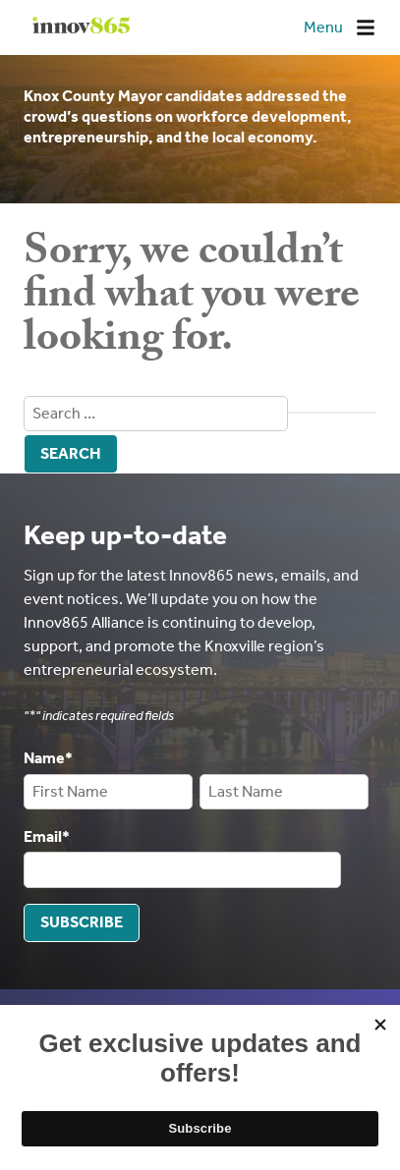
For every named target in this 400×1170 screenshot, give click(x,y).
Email (47, 836)
